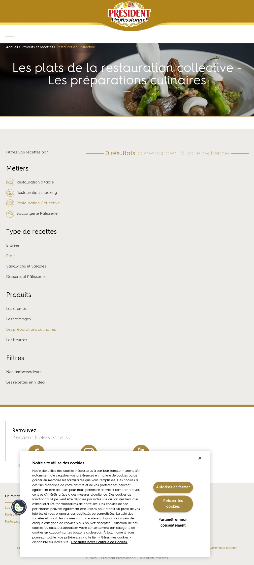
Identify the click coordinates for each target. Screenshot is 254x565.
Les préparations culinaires (31, 330)
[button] (19, 507)
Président (130, 14)
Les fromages (18, 319)
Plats (10, 256)
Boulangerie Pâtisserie (32, 214)
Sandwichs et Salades (26, 266)
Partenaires (13, 521)
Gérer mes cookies (223, 548)
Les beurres (16, 340)
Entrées (13, 246)
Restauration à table (30, 182)
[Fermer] (199, 458)
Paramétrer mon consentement (173, 522)
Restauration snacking (31, 193)
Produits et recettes (37, 47)
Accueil (12, 47)
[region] (115, 504)
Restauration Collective (33, 203)
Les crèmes (16, 309)
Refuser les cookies (173, 503)
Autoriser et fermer (173, 487)
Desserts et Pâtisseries (26, 277)
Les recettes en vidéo (25, 383)
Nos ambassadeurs (23, 372)
